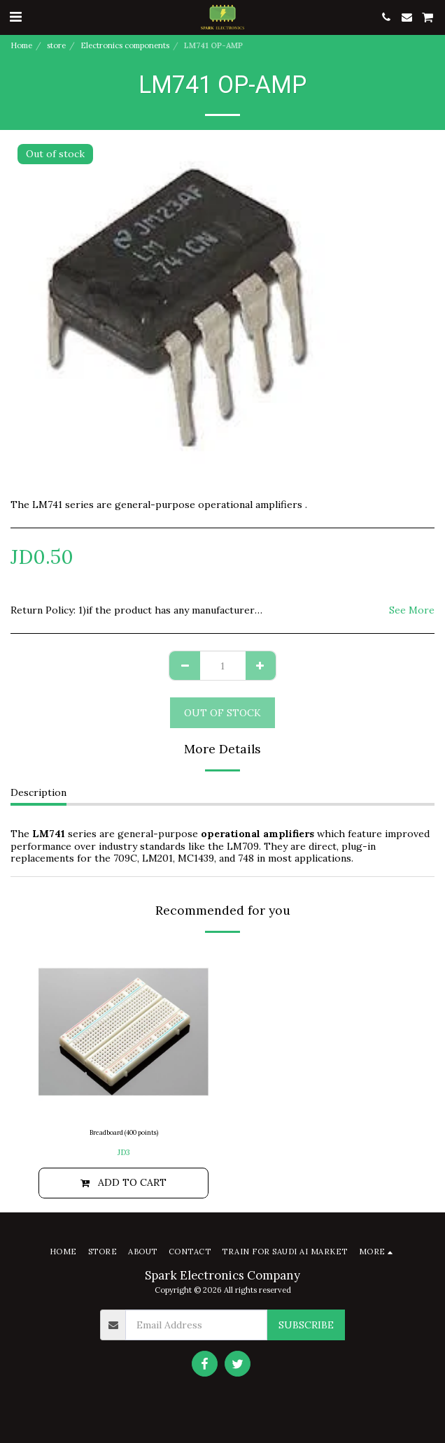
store (56, 45)
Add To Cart (123, 1182)
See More (412, 610)
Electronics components (124, 45)
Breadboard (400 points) (124, 1132)
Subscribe (306, 1325)
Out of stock (222, 712)
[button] (15, 16)
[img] (123, 1032)
